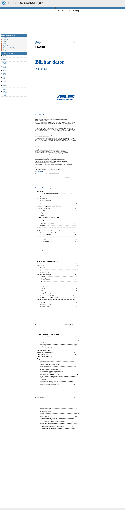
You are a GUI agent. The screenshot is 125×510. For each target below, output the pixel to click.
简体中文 (4, 94)
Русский (4, 82)
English (4, 60)
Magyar (4, 67)
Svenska (4, 88)
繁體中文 (4, 95)
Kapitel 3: (28, 8)
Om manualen (5, 8)
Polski (4, 78)
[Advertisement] (41, 20)
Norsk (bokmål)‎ (6, 77)
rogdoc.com (6, 508)
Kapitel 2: (21, 8)
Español (4, 62)
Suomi (4, 64)
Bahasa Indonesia (6, 68)
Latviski (4, 74)
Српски (4, 86)
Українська (5, 92)
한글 (3, 71)
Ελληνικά (4, 59)
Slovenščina (5, 85)
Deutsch (4, 58)
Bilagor (59, 8)
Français (4, 66)
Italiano (4, 70)
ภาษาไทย (4, 89)
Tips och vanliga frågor (47, 8)
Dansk (4, 56)
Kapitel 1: (13, 8)
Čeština (4, 55)
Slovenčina (5, 84)
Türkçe (4, 91)
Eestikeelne (5, 63)
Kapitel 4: (36, 8)
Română (4, 81)
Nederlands (5, 75)
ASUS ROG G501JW (3, 3)
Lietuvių (4, 73)
